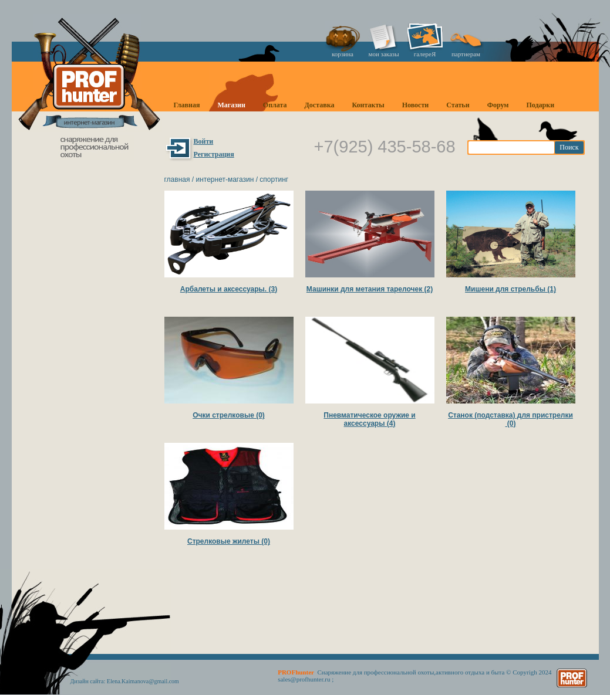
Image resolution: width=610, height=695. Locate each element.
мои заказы (383, 53)
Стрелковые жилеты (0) (228, 541)
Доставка (320, 105)
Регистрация (214, 154)
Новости (415, 105)
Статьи (457, 105)
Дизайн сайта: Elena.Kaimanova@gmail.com (124, 681)
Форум (498, 105)
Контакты (368, 105)
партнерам (465, 53)
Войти (204, 141)
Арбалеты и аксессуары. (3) (228, 289)
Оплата (275, 105)
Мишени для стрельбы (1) (510, 289)
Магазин (231, 105)
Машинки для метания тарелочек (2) (369, 289)
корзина (342, 53)
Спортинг (273, 179)
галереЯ (425, 53)
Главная (187, 105)
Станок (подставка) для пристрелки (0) (510, 419)
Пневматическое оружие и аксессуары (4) (369, 419)
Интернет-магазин (225, 179)
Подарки (540, 105)
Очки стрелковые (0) (229, 415)
